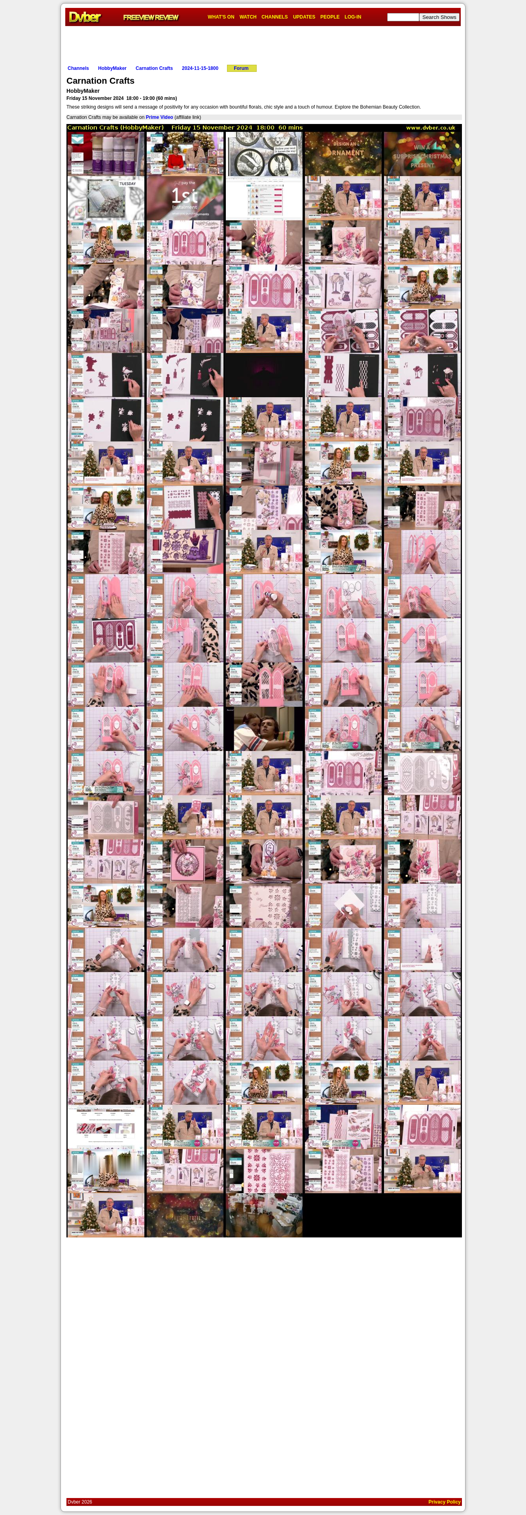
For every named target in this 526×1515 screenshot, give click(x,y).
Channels (78, 68)
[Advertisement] (263, 44)
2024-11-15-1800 (200, 68)
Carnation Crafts (154, 68)
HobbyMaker (112, 68)
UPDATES (304, 17)
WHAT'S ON (221, 17)
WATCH (248, 17)
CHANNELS (274, 17)
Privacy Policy (445, 1502)
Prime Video (159, 117)
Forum (241, 68)
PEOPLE (330, 17)
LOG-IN (352, 17)
